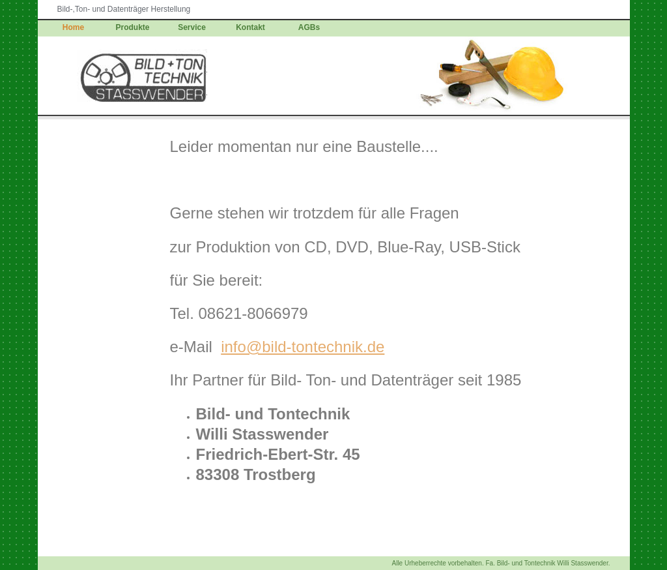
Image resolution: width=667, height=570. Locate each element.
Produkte (133, 27)
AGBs (309, 27)
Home (73, 27)
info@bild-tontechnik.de (302, 346)
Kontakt (250, 27)
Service (192, 27)
